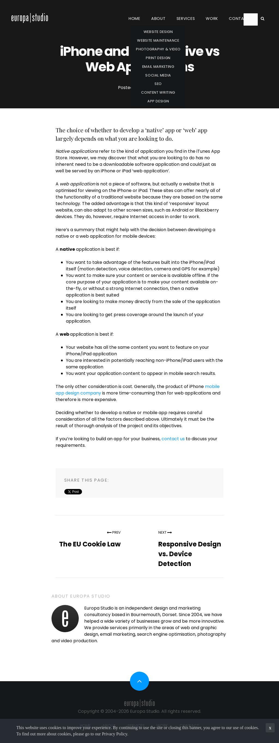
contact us (173, 439)
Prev (114, 532)
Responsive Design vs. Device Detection (189, 554)
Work (212, 18)
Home (134, 18)
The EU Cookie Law (90, 544)
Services (186, 18)
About (158, 18)
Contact (239, 18)
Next (165, 532)
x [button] (270, 727)
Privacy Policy (114, 734)
